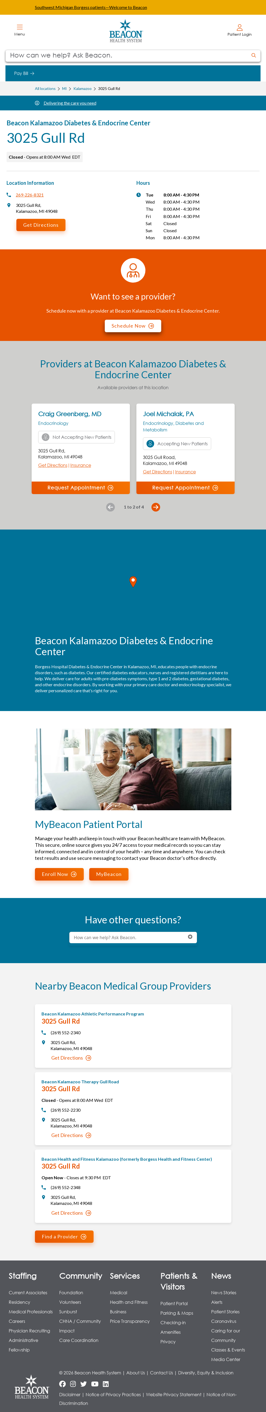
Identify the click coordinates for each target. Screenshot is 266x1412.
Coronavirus (223, 1321)
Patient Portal (174, 1303)
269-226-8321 (30, 194)
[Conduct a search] (126, 56)
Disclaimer (69, 1394)
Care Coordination (78, 1340)
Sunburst (68, 1311)
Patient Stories (225, 1311)
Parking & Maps (176, 1313)
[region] (133, 588)
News (221, 1275)
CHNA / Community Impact (80, 1326)
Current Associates (28, 1292)
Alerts (216, 1302)
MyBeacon (109, 874)
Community (80, 1275)
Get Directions (41, 225)
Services (125, 1275)
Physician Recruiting (29, 1331)
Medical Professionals (31, 1311)
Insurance (80, 465)
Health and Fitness (129, 1302)
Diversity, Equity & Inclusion (206, 1372)
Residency (19, 1302)
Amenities (170, 1332)
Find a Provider (64, 1236)
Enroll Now (59, 874)
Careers (17, 1321)
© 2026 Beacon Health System (90, 1372)
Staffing (23, 1275)
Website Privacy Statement (173, 1394)
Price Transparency (130, 1321)
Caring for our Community (225, 1335)
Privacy (168, 1341)
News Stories (223, 1292)
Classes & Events (228, 1350)
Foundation (71, 1292)
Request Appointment (80, 488)
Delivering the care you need (70, 102)
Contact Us (161, 1372)
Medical (118, 1292)
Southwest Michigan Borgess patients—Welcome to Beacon (91, 7)
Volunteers (70, 1302)
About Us (135, 1372)
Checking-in (173, 1322)
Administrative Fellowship (23, 1345)
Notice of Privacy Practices (113, 1394)
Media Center (225, 1359)
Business (118, 1311)
